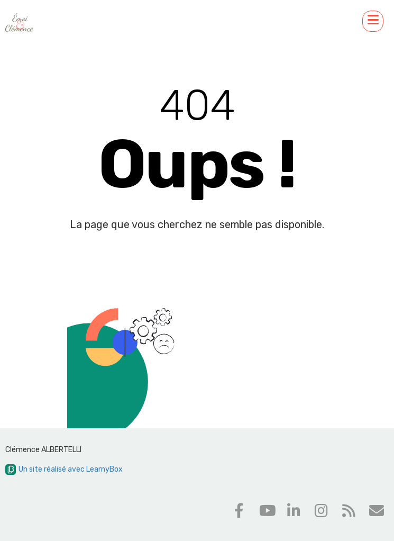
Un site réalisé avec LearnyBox (64, 469)
